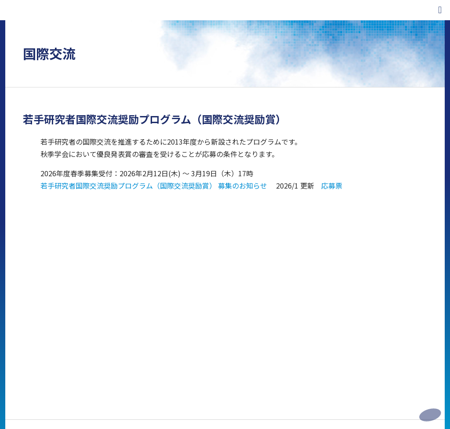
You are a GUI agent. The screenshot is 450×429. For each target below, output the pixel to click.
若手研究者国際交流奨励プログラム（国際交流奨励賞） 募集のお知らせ (153, 185)
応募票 (331, 185)
